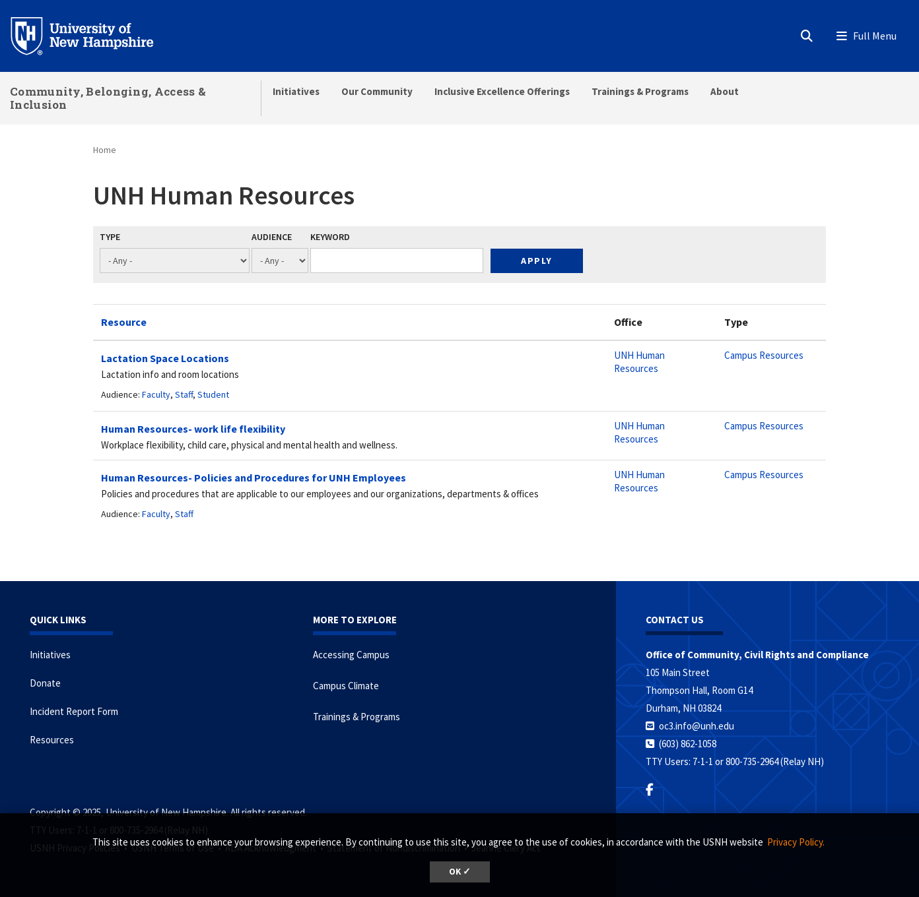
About (724, 91)
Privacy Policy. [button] (796, 842)
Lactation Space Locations (165, 358)
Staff (184, 394)
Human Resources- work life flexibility (193, 428)
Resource (124, 321)
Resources (52, 739)
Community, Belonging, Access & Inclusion (108, 98)
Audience (272, 237)
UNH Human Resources (639, 362)
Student (213, 394)
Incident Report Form (74, 711)
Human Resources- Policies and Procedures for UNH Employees (253, 477)
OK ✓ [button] (460, 871)
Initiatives (296, 91)
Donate (45, 683)
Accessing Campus (351, 654)
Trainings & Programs (640, 91)
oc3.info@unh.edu (696, 726)
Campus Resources (763, 355)
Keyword (330, 237)
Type (110, 237)
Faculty (156, 394)
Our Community (377, 91)
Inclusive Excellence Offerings (502, 91)
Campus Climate (346, 685)
